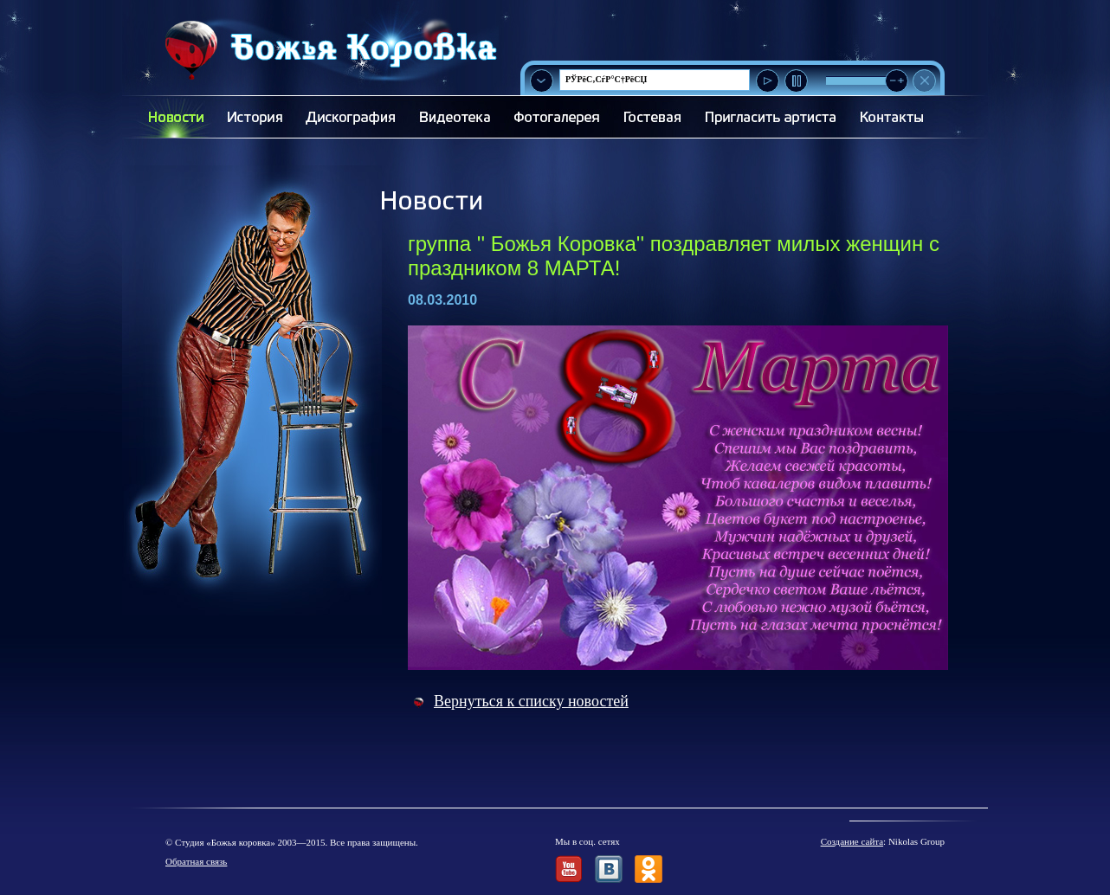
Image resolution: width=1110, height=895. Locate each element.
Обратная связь (196, 861)
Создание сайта (852, 841)
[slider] (896, 81)
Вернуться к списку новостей (531, 701)
